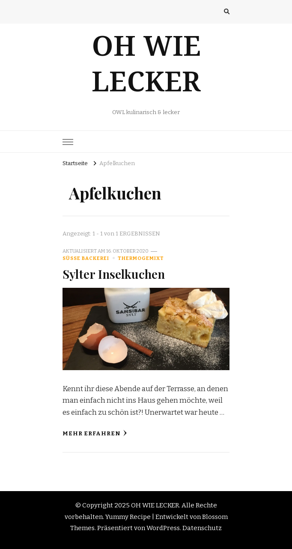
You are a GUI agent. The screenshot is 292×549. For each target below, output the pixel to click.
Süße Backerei (86, 258)
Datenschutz (202, 528)
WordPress (163, 528)
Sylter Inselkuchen (114, 273)
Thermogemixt (141, 258)
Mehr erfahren (95, 433)
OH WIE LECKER (146, 71)
